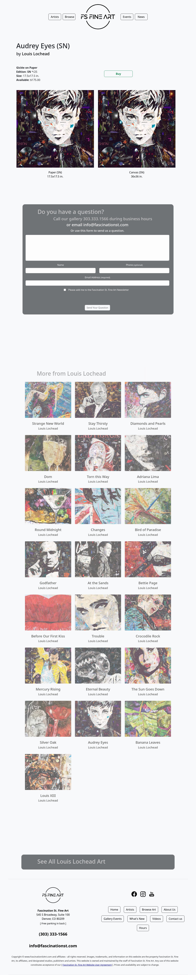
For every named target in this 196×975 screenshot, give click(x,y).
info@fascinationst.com (53, 945)
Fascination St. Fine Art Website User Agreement (87, 964)
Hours (143, 928)
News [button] (141, 17)
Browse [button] (69, 17)
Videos (156, 919)
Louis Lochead (36, 53)
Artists (130, 909)
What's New (137, 919)
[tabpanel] (98, 138)
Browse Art (149, 909)
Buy (118, 74)
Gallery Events (113, 919)
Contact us (175, 919)
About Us (169, 909)
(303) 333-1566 (53, 934)
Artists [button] (55, 17)
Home (114, 909)
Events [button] (127, 17)
